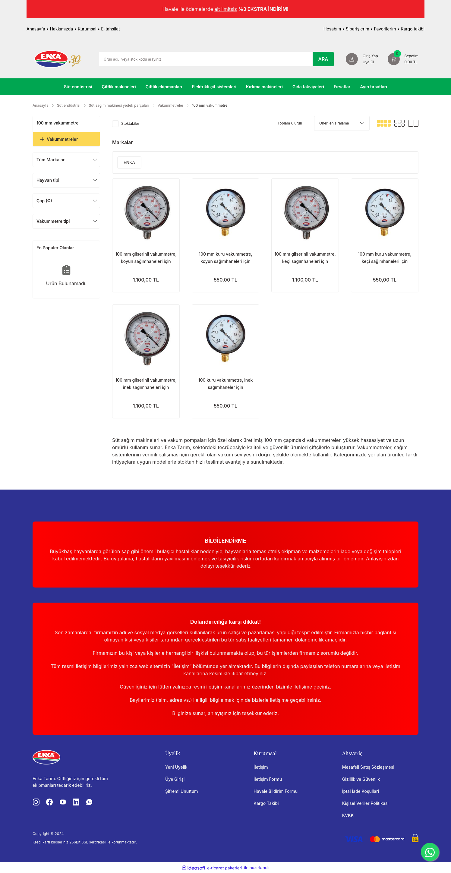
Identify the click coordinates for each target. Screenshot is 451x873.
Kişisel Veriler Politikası (365, 803)
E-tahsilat (110, 28)
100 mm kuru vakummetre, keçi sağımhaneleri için (385, 257)
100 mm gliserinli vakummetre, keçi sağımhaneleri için (305, 257)
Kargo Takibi (266, 803)
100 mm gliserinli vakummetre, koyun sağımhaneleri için (146, 257)
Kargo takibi (412, 28)
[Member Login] (362, 59)
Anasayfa (36, 28)
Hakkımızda (61, 28)
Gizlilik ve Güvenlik (361, 779)
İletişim (261, 767)
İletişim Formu (268, 779)
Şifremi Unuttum (181, 791)
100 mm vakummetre (209, 105)
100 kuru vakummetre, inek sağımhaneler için (225, 383)
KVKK (348, 815)
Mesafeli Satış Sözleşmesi (368, 767)
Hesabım (332, 28)
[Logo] (58, 58)
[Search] (216, 59)
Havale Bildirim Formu (276, 791)
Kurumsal (87, 28)
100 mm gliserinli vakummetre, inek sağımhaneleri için (146, 383)
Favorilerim (385, 28)
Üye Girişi (174, 779)
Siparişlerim (357, 28)
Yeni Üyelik (176, 767)
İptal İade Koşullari (360, 791)
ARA (323, 59)
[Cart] (403, 59)
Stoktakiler (130, 123)
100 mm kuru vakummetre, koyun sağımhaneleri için (225, 257)
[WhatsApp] (430, 852)
